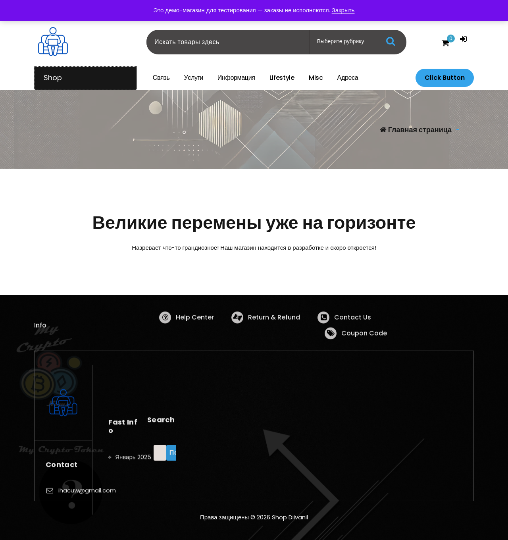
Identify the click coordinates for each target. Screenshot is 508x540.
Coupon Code (364, 348)
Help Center (195, 332)
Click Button (444, 78)
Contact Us (352, 332)
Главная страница (416, 130)
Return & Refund (274, 332)
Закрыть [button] (343, 10)
